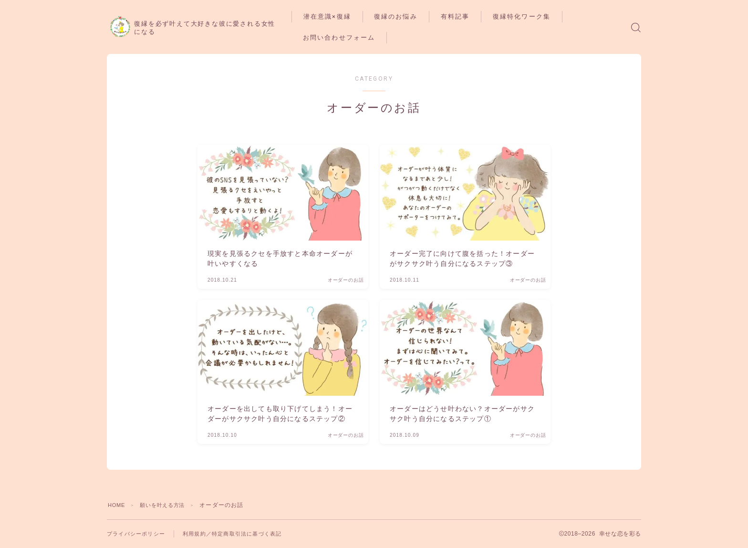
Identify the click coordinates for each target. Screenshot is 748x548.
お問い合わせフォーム (360, 37)
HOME (117, 505)
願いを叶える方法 (167, 505)
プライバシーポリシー (138, 533)
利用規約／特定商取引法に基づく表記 (240, 533)
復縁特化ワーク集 (543, 16)
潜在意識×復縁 (348, 16)
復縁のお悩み (417, 16)
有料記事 (476, 16)
